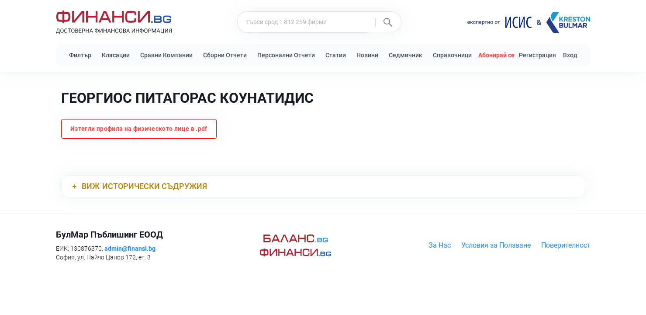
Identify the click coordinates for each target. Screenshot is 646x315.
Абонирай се (496, 55)
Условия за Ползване (496, 245)
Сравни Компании (166, 55)
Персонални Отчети (286, 55)
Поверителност (566, 245)
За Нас (439, 245)
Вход (570, 55)
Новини (367, 55)
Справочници (452, 55)
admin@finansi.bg (129, 248)
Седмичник (405, 55)
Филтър (80, 55)
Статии (335, 55)
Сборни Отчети (225, 55)
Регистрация (537, 55)
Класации (116, 55)
